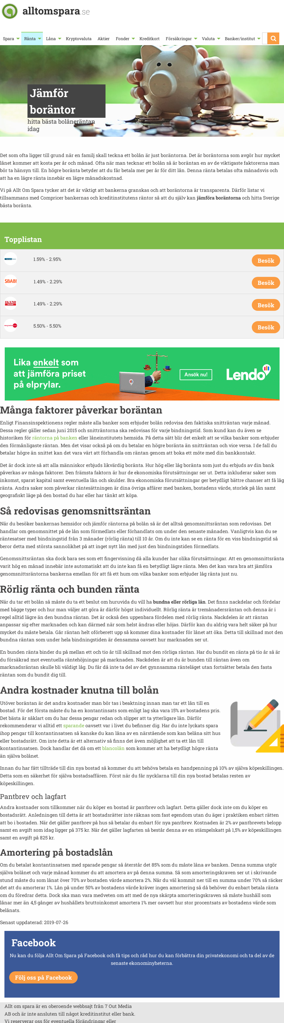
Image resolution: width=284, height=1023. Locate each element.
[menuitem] (10, 38)
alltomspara (56, 10)
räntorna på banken (54, 437)
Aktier (104, 38)
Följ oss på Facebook (43, 977)
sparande (73, 725)
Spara (8, 38)
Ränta (30, 38)
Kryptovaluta (79, 38)
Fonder (122, 38)
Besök (266, 260)
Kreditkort (149, 38)
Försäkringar (179, 38)
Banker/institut (240, 38)
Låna (51, 38)
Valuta (208, 38)
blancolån (113, 748)
